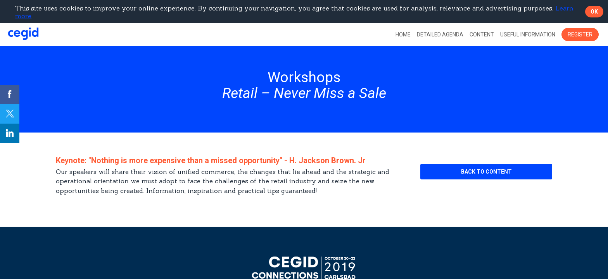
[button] (580, 34)
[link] (403, 34)
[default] (440, 34)
